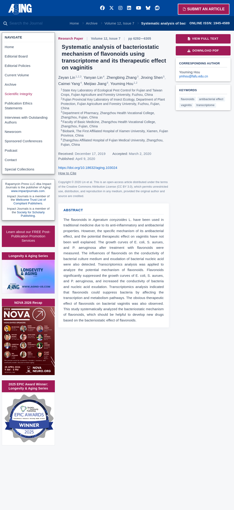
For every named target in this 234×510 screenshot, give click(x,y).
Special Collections (20, 169)
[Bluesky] (148, 8)
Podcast (11, 150)
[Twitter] (111, 8)
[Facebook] (102, 8)
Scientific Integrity (18, 94)
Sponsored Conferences (24, 141)
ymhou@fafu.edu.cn (193, 76)
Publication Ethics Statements (18, 105)
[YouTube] (138, 8)
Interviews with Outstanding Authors (26, 119)
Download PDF (203, 50)
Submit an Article (204, 9)
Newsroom (13, 132)
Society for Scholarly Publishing (31, 214)
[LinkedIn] (129, 8)
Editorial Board (16, 56)
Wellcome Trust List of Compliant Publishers (29, 201)
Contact (11, 160)
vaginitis (186, 105)
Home (74, 23)
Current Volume (17, 75)
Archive (92, 23)
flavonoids (187, 99)
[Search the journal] (36, 23)
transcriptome (206, 105)
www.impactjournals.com (28, 191)
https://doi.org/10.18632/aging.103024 (87, 168)
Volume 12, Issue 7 (119, 23)
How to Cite (67, 173)
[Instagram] (120, 8)
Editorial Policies (18, 66)
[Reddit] (157, 8)
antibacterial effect (211, 99)
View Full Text (203, 38)
